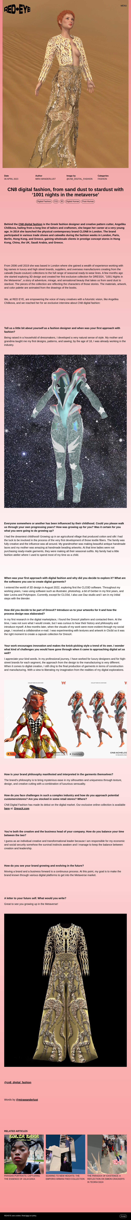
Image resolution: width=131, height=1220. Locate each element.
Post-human (88, 201)
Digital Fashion (44, 201)
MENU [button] (124, 6)
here (7, 808)
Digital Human (72, 201)
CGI (56, 201)
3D (62, 201)
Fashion (102, 179)
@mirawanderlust (27, 1099)
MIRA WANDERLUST (45, 179)
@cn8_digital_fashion (17, 1082)
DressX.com (21, 808)
